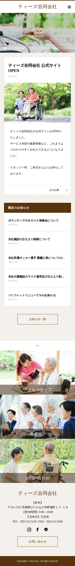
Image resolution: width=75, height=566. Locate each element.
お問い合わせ (38, 541)
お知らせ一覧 (37, 319)
